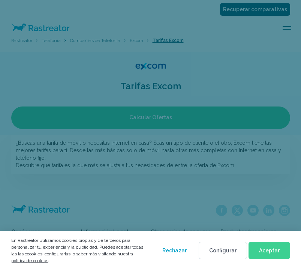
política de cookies (29, 260)
